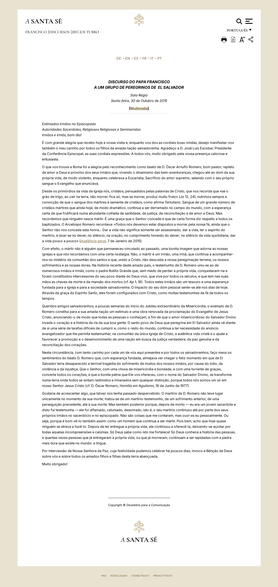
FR (144, 58)
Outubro (90, 32)
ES (136, 58)
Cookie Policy (140, 575)
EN (127, 58)
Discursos (59, 32)
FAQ (103, 575)
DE (118, 58)
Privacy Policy (162, 575)
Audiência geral (93, 241)
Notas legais (118, 575)
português (237, 31)
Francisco (36, 32)
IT (151, 58)
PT (159, 58)
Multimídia (139, 108)
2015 (75, 32)
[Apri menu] (248, 21)
